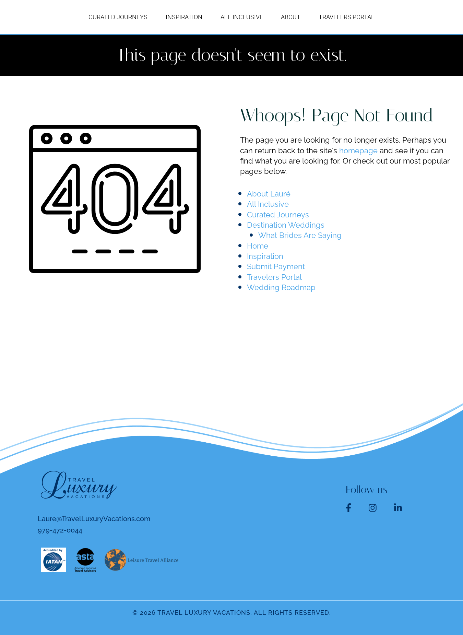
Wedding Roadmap (281, 287)
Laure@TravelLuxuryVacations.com (94, 519)
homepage (358, 150)
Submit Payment (276, 266)
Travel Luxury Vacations (203, 612)
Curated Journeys (278, 214)
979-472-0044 (60, 530)
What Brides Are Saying (300, 235)
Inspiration (265, 256)
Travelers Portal (274, 277)
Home (257, 245)
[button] (359, 17)
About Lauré (268, 193)
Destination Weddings (285, 224)
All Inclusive (268, 204)
